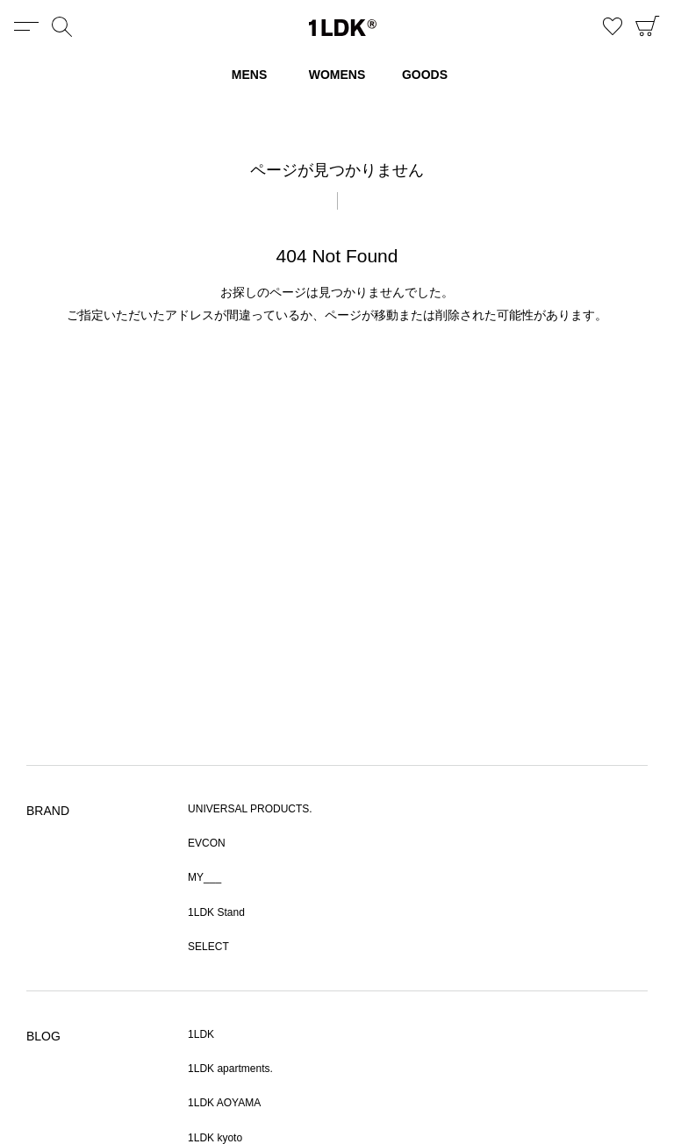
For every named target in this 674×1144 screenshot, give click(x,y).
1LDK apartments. (230, 1068)
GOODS (425, 75)
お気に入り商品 (612, 26)
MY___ (204, 877)
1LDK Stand (216, 912)
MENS (249, 75)
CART (647, 26)
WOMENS (337, 75)
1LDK (342, 27)
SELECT (208, 946)
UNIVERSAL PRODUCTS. (250, 809)
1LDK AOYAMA (224, 1103)
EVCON (207, 843)
